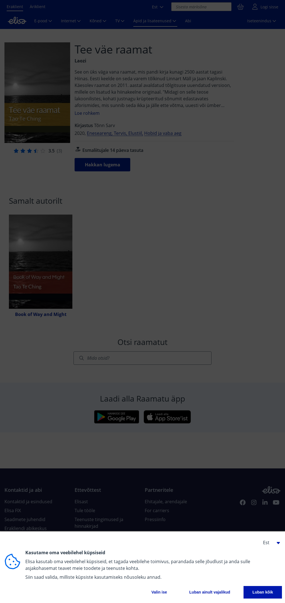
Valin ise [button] (159, 592)
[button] (269, 542)
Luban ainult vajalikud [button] (209, 592)
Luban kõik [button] (262, 592)
